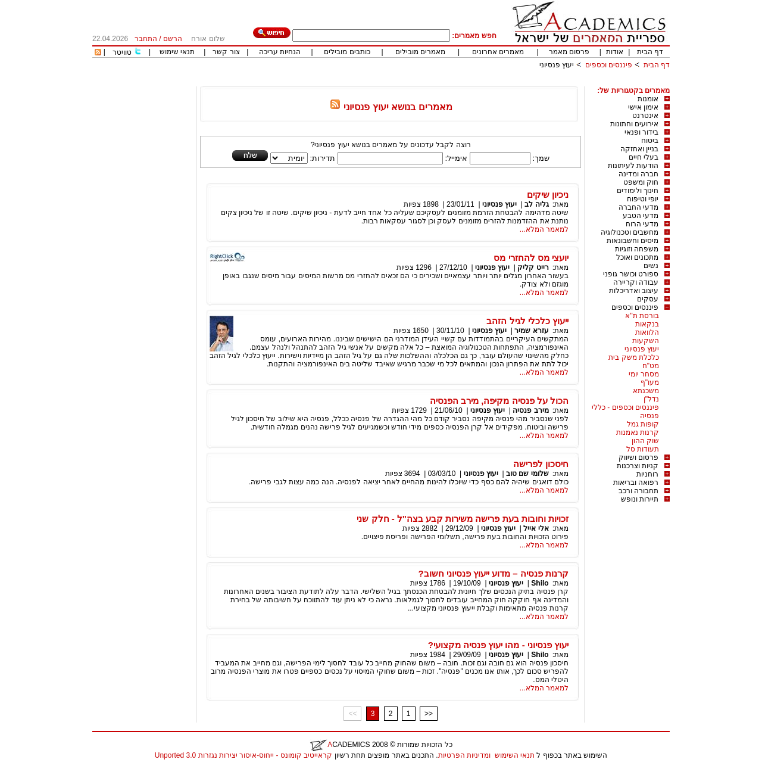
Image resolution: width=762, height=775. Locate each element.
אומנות (648, 99)
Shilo (539, 583)
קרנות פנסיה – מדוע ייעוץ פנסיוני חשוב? (493, 573)
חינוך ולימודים (637, 190)
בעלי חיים (643, 157)
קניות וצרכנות (637, 466)
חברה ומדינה (638, 174)
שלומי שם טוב (527, 473)
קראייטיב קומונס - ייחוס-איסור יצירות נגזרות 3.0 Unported (243, 755)
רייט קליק (532, 267)
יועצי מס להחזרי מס (531, 258)
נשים (651, 266)
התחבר (146, 39)
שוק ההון (645, 441)
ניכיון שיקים (548, 194)
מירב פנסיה (530, 410)
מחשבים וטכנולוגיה (629, 232)
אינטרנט (645, 115)
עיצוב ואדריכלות (633, 291)
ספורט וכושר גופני (630, 274)
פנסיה (649, 416)
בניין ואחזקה (639, 149)
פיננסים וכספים (608, 65)
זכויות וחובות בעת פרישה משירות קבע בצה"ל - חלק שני (463, 518)
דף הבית (650, 52)
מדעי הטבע (640, 215)
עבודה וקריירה (635, 282)
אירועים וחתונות (634, 124)
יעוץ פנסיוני (556, 65)
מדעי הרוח (642, 224)
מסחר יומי (644, 374)
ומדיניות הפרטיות (464, 755)
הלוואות (647, 332)
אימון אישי (643, 107)
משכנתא (646, 391)
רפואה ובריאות (635, 482)
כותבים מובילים (347, 52)
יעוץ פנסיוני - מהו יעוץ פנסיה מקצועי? (498, 645)
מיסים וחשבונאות (632, 240)
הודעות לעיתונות (633, 165)
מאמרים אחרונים (498, 52)
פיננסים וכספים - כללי (625, 407)
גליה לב (536, 204)
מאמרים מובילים (420, 52)
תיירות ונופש (639, 499)
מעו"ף (650, 382)
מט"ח (650, 366)
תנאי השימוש (515, 755)
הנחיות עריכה (280, 52)
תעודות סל (642, 449)
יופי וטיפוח (642, 199)
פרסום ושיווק (638, 457)
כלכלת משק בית (633, 357)
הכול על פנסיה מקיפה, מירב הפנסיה (499, 401)
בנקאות (647, 324)
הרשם (172, 39)
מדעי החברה (638, 207)
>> (428, 713)
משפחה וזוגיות (636, 249)
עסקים (647, 299)
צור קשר (226, 52)
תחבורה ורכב (638, 491)
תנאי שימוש (177, 52)
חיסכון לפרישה (541, 464)
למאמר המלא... (544, 229)
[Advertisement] (453, 81)
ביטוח (649, 140)
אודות (614, 52)
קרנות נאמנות (637, 432)
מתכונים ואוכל (637, 257)
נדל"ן (651, 399)
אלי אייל (535, 528)
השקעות (645, 341)
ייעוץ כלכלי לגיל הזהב (527, 321)
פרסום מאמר (569, 52)
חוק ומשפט (640, 182)
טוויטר (122, 52)
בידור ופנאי (641, 132)
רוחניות (647, 474)
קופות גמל (643, 424)
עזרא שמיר (531, 330)
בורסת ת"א (642, 316)
